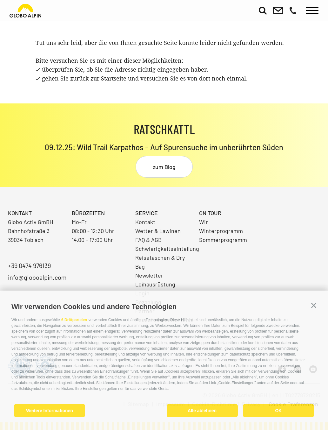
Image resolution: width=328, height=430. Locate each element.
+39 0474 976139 (29, 265)
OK (278, 410)
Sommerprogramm (223, 239)
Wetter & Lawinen (158, 230)
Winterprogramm (221, 230)
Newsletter (149, 275)
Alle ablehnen (202, 410)
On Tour (210, 212)
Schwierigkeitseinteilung (164, 248)
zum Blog (164, 166)
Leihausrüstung (155, 284)
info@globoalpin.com (36, 277)
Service (146, 212)
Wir (203, 221)
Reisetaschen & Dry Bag (160, 262)
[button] (314, 305)
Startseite (113, 78)
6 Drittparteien (74, 320)
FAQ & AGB (148, 239)
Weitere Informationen (49, 410)
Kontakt (145, 221)
